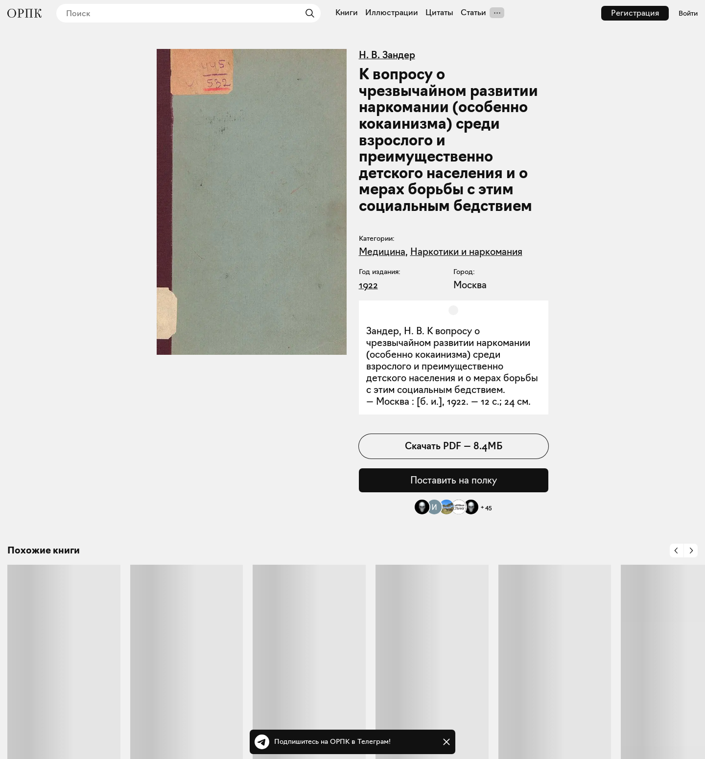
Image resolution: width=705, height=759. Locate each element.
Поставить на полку (453, 480)
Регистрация (635, 13)
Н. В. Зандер (387, 55)
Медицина (382, 251)
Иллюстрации (391, 13)
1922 (368, 285)
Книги (346, 13)
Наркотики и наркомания (466, 251)
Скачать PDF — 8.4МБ (453, 446)
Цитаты (439, 13)
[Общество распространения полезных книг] (24, 13)
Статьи (473, 13)
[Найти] (307, 13)
